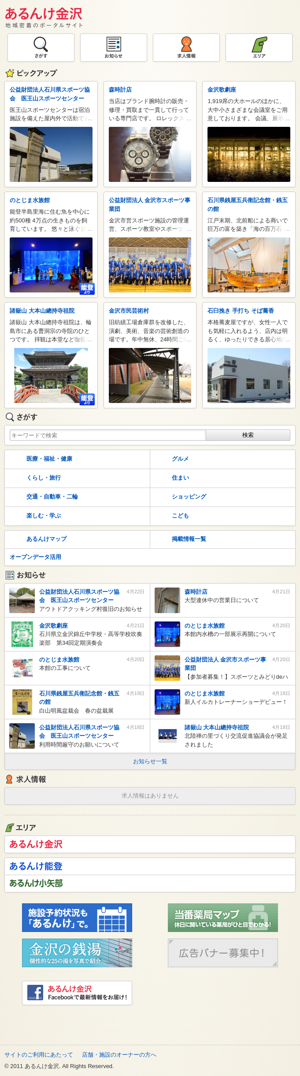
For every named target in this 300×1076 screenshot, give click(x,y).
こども (171, 516)
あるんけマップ (37, 539)
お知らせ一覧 (150, 761)
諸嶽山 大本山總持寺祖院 (42, 310)
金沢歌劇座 (221, 89)
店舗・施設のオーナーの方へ (119, 1054)
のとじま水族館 (30, 200)
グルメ (171, 459)
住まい (171, 478)
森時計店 (120, 89)
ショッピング (179, 497)
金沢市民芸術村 (129, 310)
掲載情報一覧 (179, 539)
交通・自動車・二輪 (43, 497)
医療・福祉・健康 (40, 459)
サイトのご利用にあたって (38, 1054)
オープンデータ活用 (35, 557)
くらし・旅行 (34, 478)
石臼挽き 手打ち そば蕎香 (240, 310)
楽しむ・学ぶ (34, 516)
